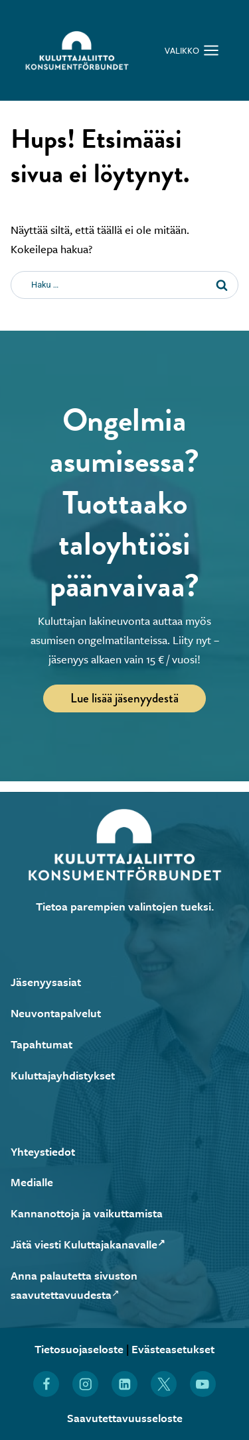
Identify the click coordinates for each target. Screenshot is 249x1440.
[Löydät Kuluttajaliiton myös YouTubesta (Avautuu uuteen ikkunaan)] (203, 1384)
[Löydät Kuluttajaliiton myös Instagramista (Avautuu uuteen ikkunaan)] (85, 1384)
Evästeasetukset (172, 1349)
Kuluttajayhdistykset (63, 1075)
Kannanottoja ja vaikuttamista (87, 1213)
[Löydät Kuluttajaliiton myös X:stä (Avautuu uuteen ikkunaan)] (164, 1384)
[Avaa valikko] (192, 50)
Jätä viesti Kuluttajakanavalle (88, 1244)
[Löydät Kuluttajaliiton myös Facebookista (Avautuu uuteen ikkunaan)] (46, 1384)
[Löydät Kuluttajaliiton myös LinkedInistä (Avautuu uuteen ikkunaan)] (124, 1384)
